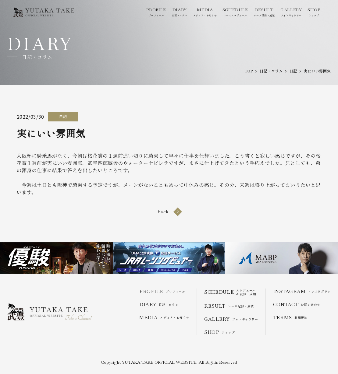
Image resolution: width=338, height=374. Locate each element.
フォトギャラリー (291, 12)
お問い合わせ (296, 304)
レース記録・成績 (264, 12)
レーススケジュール (235, 12)
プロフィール (156, 12)
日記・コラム (179, 12)
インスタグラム (302, 291)
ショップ (314, 12)
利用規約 (290, 317)
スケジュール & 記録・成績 (230, 292)
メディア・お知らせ (205, 12)
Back (169, 211)
